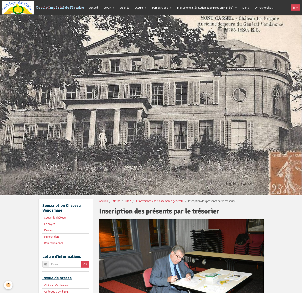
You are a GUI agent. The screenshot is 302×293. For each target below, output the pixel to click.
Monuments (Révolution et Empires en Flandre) (205, 7)
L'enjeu (48, 230)
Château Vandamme (56, 285)
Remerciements (53, 243)
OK (85, 264)
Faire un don (51, 236)
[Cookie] (8, 285)
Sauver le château (55, 217)
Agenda (124, 7)
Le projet (49, 224)
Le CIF (108, 7)
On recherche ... (264, 7)
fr (294, 7)
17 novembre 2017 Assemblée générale (160, 201)
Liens (245, 7)
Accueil (93, 7)
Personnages (160, 7)
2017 (128, 201)
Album (139, 7)
